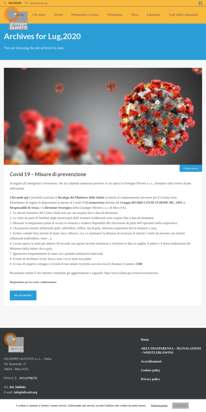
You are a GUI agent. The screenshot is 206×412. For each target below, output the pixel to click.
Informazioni (159, 405)
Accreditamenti (151, 361)
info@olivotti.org (38, 3)
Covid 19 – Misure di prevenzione (48, 174)
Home (20, 14)
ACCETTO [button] (180, 405)
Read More (23, 295)
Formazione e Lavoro (85, 14)
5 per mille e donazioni (183, 14)
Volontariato (115, 14)
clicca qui (44, 248)
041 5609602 (18, 387)
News (134, 14)
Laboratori (153, 14)
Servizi (58, 14)
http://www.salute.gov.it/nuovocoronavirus (131, 273)
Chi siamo (39, 14)
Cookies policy (150, 370)
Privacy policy (150, 379)
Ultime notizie (190, 168)
